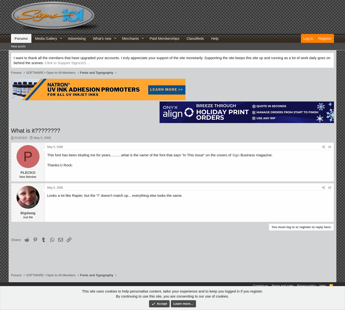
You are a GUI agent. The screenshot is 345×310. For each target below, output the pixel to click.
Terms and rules (282, 285)
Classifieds (195, 38)
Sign (235, 155)
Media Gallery (46, 38)
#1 (329, 147)
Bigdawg (27, 213)
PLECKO (21, 138)
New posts (18, 46)
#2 (329, 187)
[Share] (324, 147)
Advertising (77, 38)
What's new (102, 38)
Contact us (260, 285)
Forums (21, 38)
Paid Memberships (164, 38)
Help (214, 38)
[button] (61, 38)
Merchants (130, 38)
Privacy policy (306, 285)
